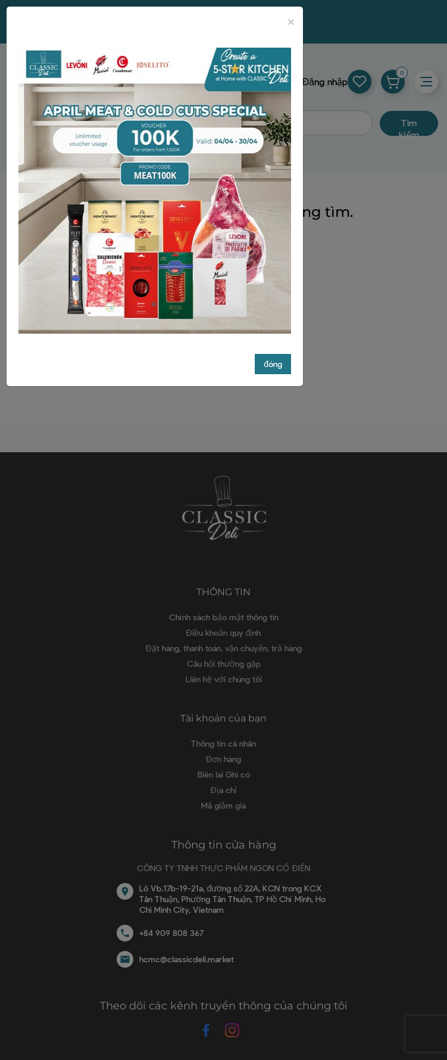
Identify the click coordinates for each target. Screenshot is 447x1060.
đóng (273, 364)
